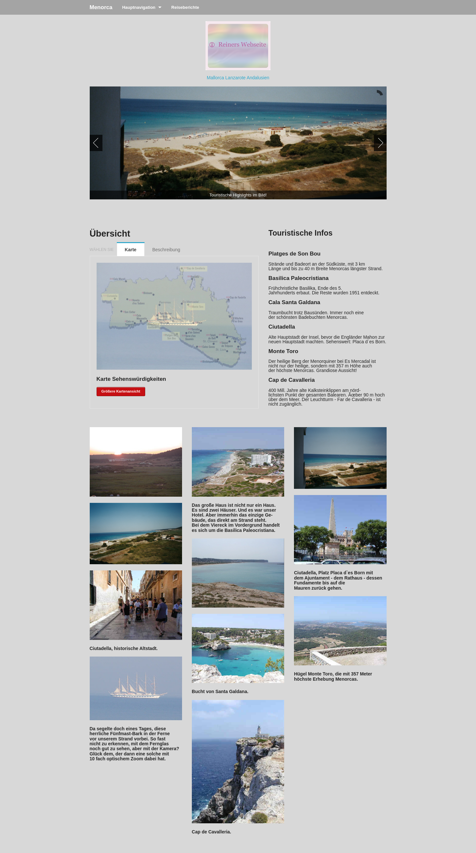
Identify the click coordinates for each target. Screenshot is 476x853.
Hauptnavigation (138, 7)
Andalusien (258, 77)
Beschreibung (166, 249)
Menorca (101, 7)
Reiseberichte (185, 7)
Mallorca (216, 77)
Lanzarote (236, 77)
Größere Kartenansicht (120, 391)
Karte (130, 249)
